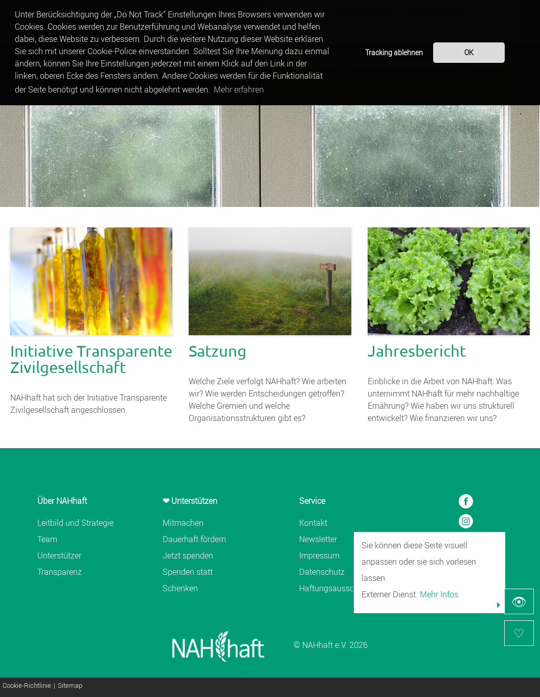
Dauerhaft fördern (194, 539)
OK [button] (469, 52)
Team (47, 539)
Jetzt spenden (188, 555)
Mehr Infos (439, 594)
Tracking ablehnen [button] (394, 52)
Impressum (319, 555)
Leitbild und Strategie (75, 522)
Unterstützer (59, 555)
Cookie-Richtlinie (27, 686)
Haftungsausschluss (336, 588)
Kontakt (313, 522)
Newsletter (318, 539)
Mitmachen (183, 522)
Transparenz (59, 571)
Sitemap (70, 686)
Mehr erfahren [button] (239, 89)
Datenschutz (322, 571)
